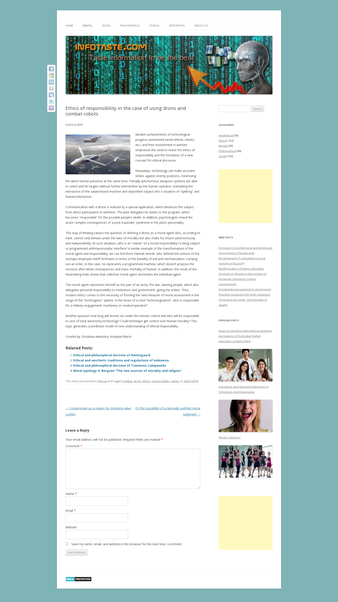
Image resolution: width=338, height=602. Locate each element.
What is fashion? (229, 437)
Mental (87, 25)
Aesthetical (177, 25)
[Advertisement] (245, 196)
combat (127, 381)
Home (69, 25)
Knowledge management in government (245, 289)
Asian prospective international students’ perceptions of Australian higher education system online (245, 336)
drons (137, 381)
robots (175, 381)
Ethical (155, 25)
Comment (74, 446)
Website (71, 527)
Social (106, 25)
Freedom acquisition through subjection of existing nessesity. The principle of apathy (244, 300)
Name (71, 494)
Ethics (146, 381)
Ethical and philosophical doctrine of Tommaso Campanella (119, 365)
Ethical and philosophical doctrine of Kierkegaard (111, 355)
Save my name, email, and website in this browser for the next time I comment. (126, 544)
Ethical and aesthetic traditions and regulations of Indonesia (121, 360)
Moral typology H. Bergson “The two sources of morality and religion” (127, 371)
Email (71, 511)
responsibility (160, 381)
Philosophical (130, 25)
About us (201, 25)
